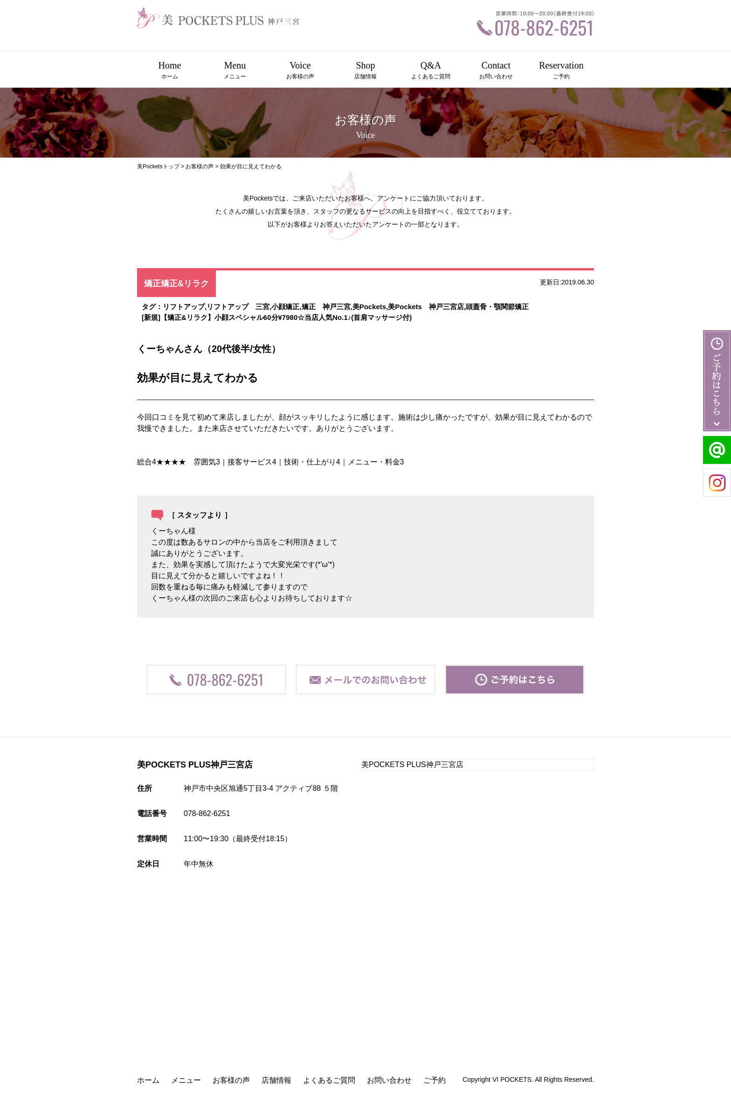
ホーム (148, 1080)
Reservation (561, 70)
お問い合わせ (389, 1080)
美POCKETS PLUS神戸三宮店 (412, 764)
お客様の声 (200, 166)
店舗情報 (276, 1080)
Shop (365, 70)
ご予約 (434, 1080)
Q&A (430, 70)
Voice (300, 70)
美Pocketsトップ (158, 166)
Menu (235, 70)
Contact (496, 70)
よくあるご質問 (329, 1080)
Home (169, 70)
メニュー (186, 1080)
